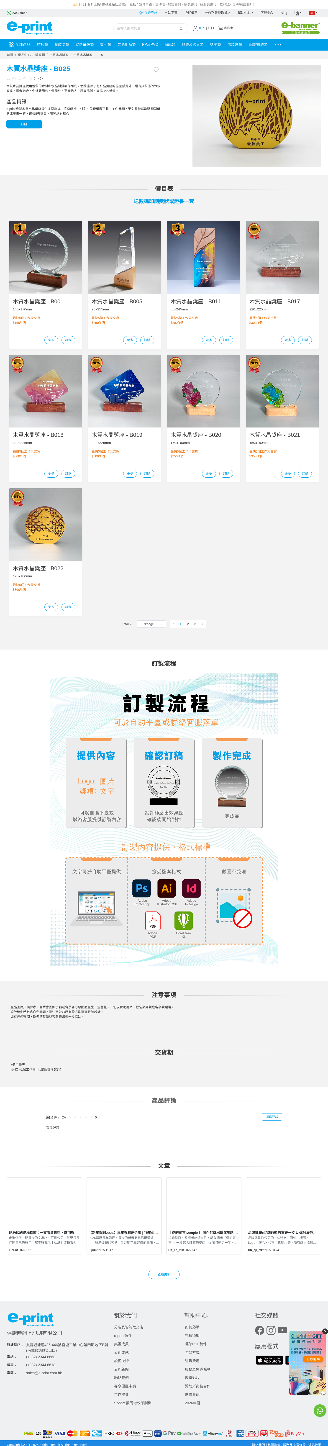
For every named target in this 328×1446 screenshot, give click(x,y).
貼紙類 (173, 45)
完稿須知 (192, 1336)
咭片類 (42, 45)
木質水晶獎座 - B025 (88, 55)
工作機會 (121, 1395)
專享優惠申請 (125, 1386)
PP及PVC (153, 45)
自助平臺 (170, 13)
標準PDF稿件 (196, 1344)
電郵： (12, 1373)
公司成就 (121, 1352)
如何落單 (192, 1327)
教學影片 (192, 1378)
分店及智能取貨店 (218, 13)
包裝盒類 (239, 45)
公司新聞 (121, 1369)
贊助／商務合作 (197, 1386)
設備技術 (121, 1361)
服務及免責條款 (197, 1369)
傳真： (12, 1365)
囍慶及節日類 (197, 45)
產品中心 (24, 55)
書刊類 (107, 45)
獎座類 (220, 45)
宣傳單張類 (86, 45)
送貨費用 (192, 1361)
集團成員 (121, 1344)
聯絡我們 (121, 1378)
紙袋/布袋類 (263, 45)
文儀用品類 (129, 45)
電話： (12, 1357)
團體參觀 (192, 1395)
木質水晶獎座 (59, 55)
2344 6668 (17, 13)
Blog (284, 13)
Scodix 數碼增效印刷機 (132, 1403)
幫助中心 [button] (244, 13)
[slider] (20, 78)
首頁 (10, 55)
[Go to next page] (202, 624)
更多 (51, 340)
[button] (298, 13)
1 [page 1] (181, 624)
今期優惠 (191, 13)
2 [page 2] (188, 624)
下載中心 (267, 13)
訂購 (24, 124)
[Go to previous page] (173, 624)
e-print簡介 (123, 1336)
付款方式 (192, 1352)
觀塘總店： (15, 1345)
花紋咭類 (62, 45)
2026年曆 (192, 1403)
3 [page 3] (195, 624)
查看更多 (164, 1274)
